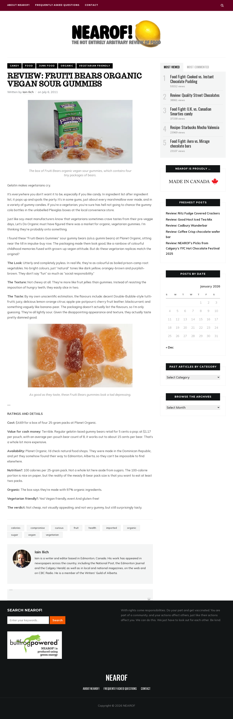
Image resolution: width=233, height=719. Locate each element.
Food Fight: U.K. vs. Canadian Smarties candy (190, 111)
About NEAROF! (18, 5)
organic (131, 527)
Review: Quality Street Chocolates (195, 95)
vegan (32, 534)
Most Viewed (172, 67)
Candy (14, 65)
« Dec (170, 353)
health (92, 527)
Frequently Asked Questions (57, 5)
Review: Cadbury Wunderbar (188, 231)
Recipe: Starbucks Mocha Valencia (194, 127)
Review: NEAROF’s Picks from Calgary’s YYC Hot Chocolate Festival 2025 (188, 253)
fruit (76, 527)
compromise (38, 527)
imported (111, 527)
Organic (67, 65)
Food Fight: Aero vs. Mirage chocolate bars (190, 143)
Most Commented (198, 67)
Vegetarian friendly (94, 65)
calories (15, 527)
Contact (91, 5)
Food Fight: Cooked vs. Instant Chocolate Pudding (192, 79)
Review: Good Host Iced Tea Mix (190, 224)
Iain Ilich (28, 92)
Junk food (47, 65)
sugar (14, 534)
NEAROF (116, 677)
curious (59, 527)
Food (29, 65)
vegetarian (52, 534)
